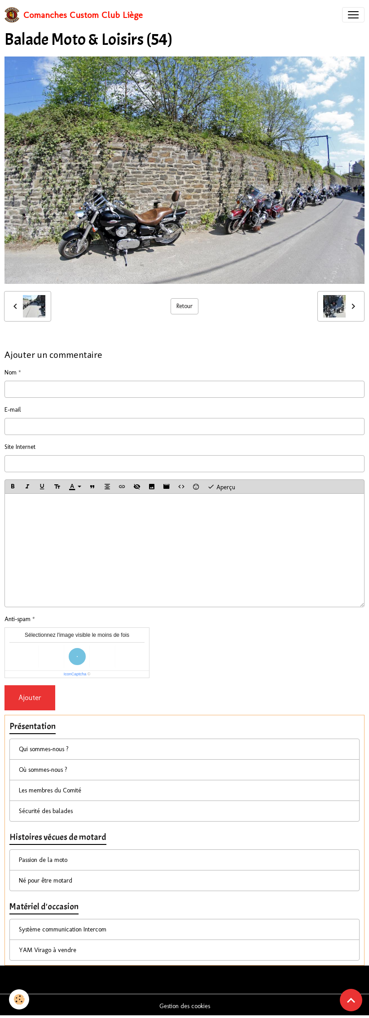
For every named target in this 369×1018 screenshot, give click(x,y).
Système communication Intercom (62, 929)
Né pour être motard (45, 880)
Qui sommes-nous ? (44, 749)
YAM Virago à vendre (47, 950)
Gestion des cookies (184, 1006)
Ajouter (29, 697)
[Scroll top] (351, 1000)
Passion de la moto (43, 860)
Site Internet (19, 447)
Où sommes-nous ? (43, 770)
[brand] (73, 14)
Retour (184, 306)
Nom (10, 372)
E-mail (12, 409)
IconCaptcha (75, 674)
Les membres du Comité (50, 790)
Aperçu (221, 486)
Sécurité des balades (46, 811)
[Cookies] (19, 999)
